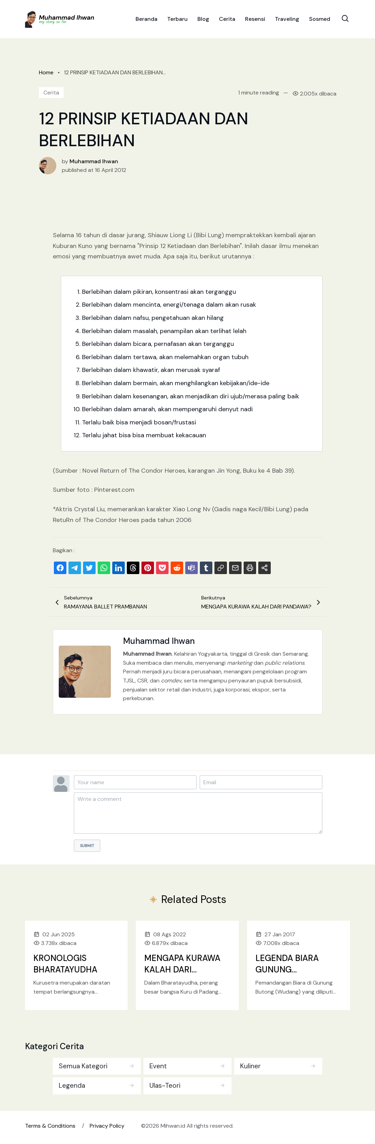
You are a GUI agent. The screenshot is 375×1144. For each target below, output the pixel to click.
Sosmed (319, 20)
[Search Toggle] (345, 20)
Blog (203, 20)
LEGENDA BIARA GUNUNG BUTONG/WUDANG (293, 970)
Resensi (255, 20)
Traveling (287, 20)
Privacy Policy (107, 1126)
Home (46, 72)
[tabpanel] (188, 1075)
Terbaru (177, 20)
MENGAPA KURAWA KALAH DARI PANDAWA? (182, 970)
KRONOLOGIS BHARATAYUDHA (65, 964)
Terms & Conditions (50, 1126)
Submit (87, 845)
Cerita (227, 20)
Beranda (146, 20)
